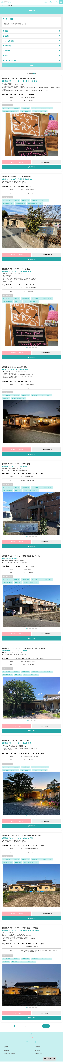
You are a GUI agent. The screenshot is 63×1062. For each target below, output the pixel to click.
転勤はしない (18, 302)
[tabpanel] (31, 135)
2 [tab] (27, 157)
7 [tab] (35, 157)
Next (46, 1026)
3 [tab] (29, 157)
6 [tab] (33, 157)
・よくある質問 (36, 1047)
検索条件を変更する (49, 1059)
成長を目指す (44, 200)
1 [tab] (26, 157)
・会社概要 (5, 1047)
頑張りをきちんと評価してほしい (10, 111)
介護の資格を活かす (25, 111)
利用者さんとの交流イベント (39, 111)
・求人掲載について (37, 1054)
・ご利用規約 (5, 1050)
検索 (31, 66)
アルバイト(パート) (7, 105)
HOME (3, 6)
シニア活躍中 (35, 108)
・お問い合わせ (36, 1050)
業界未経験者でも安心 (46, 108)
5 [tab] (32, 157)
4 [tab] (30, 157)
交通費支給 (16, 108)
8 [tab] (36, 157)
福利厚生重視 (6, 962)
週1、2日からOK (6, 108)
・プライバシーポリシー (8, 1054)
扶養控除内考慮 (25, 108)
